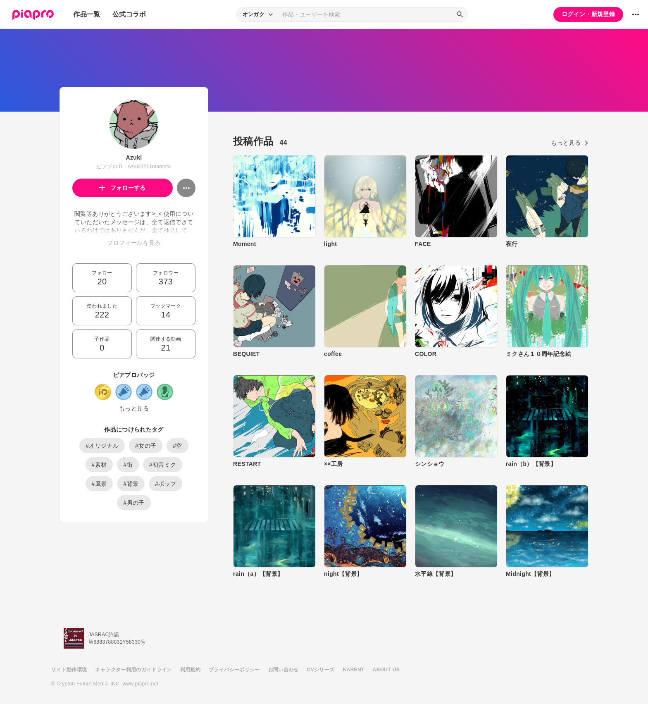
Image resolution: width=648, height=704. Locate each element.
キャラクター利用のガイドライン (133, 670)
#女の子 (145, 445)
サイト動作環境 (69, 670)
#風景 (99, 483)
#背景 (130, 483)
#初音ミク (162, 464)
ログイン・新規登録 (588, 14)
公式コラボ (129, 14)
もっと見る (134, 408)
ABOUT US (386, 670)
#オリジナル (102, 445)
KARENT (353, 670)
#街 (128, 464)
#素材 (99, 464)
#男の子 (133, 502)
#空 (177, 445)
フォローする (122, 187)
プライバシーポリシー (234, 670)
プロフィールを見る (133, 242)
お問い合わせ (283, 670)
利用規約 (190, 670)
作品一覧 (86, 14)
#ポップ (165, 483)
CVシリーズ (321, 670)
